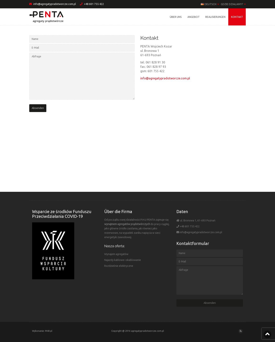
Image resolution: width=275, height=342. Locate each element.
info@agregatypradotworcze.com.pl (52, 4)
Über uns (176, 16)
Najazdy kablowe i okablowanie (122, 259)
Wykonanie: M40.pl (42, 331)
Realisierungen (215, 16)
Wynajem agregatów (116, 254)
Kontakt (237, 16)
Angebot (193, 16)
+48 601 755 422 (92, 4)
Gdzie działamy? (233, 4)
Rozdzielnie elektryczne (118, 265)
